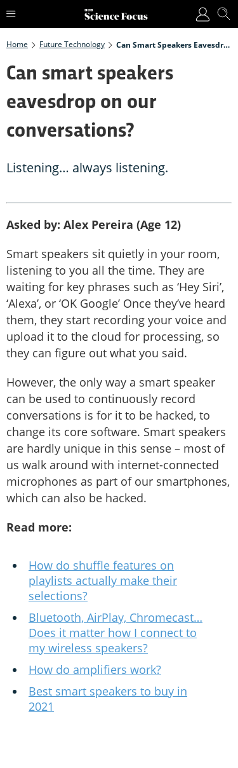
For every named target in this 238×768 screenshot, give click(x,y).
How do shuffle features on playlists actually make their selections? (103, 580)
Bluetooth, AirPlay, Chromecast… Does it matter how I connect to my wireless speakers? (115, 632)
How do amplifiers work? (95, 669)
